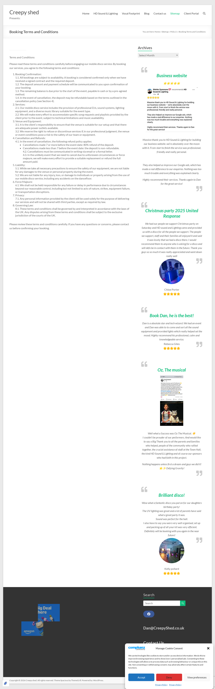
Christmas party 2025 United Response (171, 213)
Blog (146, 13)
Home (85, 13)
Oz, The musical (172, 370)
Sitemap (175, 13)
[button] (208, 648)
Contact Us (153, 643)
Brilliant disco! (172, 495)
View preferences (197, 677)
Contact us (160, 13)
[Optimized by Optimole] (6, 683)
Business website (172, 76)
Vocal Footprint (131, 13)
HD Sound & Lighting (106, 13)
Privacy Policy (161, 684)
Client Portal (191, 13)
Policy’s (173, 32)
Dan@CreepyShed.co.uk (163, 628)
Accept (141, 677)
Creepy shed (26, 12)
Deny (169, 677)
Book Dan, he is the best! (172, 316)
